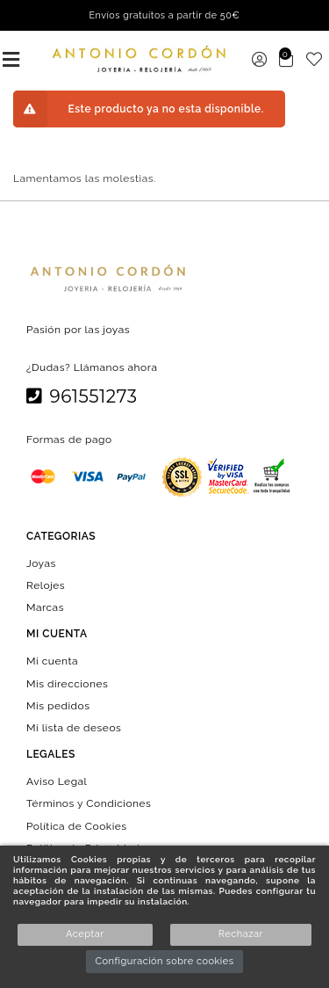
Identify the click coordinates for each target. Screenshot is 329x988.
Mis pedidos (57, 705)
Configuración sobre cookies (164, 961)
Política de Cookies (76, 825)
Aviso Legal (56, 781)
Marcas (45, 607)
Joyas (41, 562)
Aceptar (85, 934)
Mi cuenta (52, 661)
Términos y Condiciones (88, 803)
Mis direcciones (67, 683)
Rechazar (240, 934)
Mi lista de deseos (73, 728)
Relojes (45, 585)
